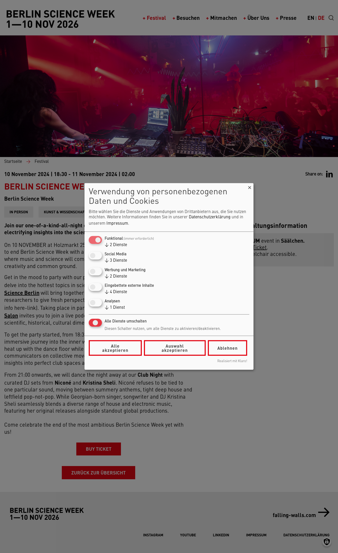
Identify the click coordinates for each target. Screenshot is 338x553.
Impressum (117, 224)
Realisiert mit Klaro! (232, 361)
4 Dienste (116, 292)
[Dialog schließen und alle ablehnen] (249, 186)
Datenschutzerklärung (210, 217)
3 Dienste (116, 260)
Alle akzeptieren (115, 348)
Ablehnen (227, 348)
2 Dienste (116, 245)
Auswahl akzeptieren (175, 348)
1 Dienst (115, 307)
